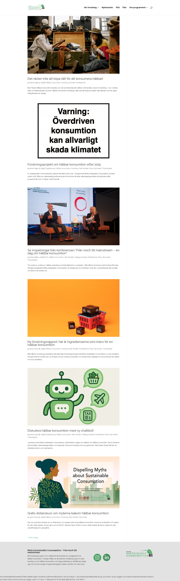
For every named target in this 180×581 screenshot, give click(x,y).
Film (124, 8)
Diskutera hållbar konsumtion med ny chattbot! (61, 430)
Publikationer (81, 83)
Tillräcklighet (107, 168)
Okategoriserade (81, 257)
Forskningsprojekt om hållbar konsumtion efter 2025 (64, 164)
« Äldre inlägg (33, 538)
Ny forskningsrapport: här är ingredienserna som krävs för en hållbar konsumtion (70, 343)
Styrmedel (97, 168)
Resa (91, 168)
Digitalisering (50, 168)
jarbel (32, 168)
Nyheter (72, 83)
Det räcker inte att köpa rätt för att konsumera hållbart (65, 78)
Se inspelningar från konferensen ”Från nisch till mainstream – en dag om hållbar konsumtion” (73, 251)
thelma (32, 83)
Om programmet (137, 8)
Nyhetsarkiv (107, 8)
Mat (80, 168)
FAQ (118, 8)
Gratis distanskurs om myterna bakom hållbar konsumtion (68, 513)
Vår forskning (90, 8)
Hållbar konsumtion (53, 83)
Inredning (65, 83)
